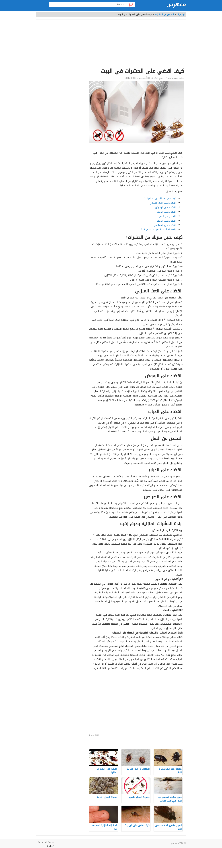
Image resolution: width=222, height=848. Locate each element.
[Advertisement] (136, 44)
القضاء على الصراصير (165, 225)
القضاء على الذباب (166, 211)
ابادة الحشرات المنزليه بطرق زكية (158, 229)
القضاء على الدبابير (166, 220)
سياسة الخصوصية (46, 842)
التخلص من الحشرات (164, 15)
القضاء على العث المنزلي (163, 202)
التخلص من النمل (167, 216)
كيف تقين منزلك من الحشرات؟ (160, 198)
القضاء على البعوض (165, 207)
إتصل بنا (50, 846)
